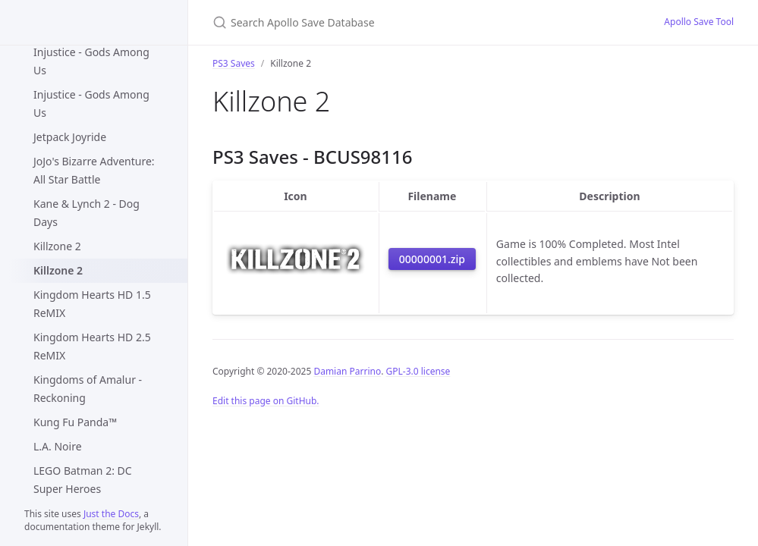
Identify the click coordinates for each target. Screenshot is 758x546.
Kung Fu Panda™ (75, 422)
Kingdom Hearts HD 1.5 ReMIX (92, 303)
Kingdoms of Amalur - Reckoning (87, 388)
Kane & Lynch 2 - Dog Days (86, 212)
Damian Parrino (347, 371)
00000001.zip (432, 259)
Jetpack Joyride (69, 137)
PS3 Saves (233, 63)
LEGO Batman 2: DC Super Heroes (82, 479)
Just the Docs (111, 513)
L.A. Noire (57, 446)
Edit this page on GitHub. (265, 400)
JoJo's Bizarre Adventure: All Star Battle (94, 170)
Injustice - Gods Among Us (91, 61)
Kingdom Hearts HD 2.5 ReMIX (92, 346)
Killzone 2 (57, 246)
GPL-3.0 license (418, 371)
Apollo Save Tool (699, 21)
